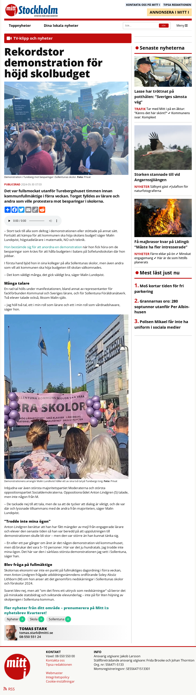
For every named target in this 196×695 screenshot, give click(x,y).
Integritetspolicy (57, 677)
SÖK (164, 25)
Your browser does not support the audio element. (33, 221)
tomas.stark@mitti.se (36, 633)
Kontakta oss (55, 660)
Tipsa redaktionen (59, 664)
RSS (9, 689)
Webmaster (54, 673)
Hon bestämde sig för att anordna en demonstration (43, 247)
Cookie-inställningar (60, 681)
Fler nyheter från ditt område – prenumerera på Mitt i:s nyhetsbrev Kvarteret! (56, 610)
